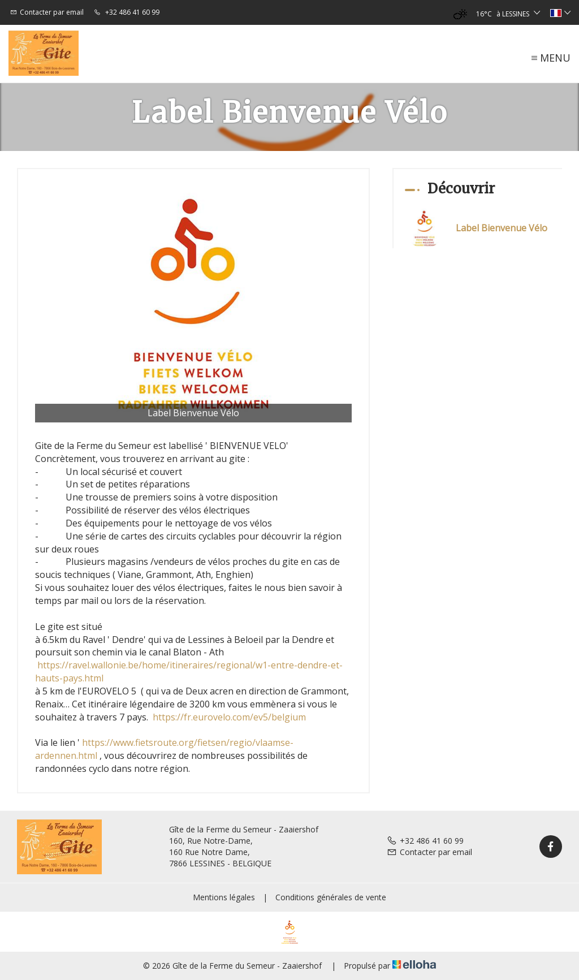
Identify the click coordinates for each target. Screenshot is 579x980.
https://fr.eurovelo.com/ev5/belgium (229, 717)
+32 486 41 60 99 (425, 840)
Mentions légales (224, 897)
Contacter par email (429, 852)
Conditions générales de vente (330, 897)
